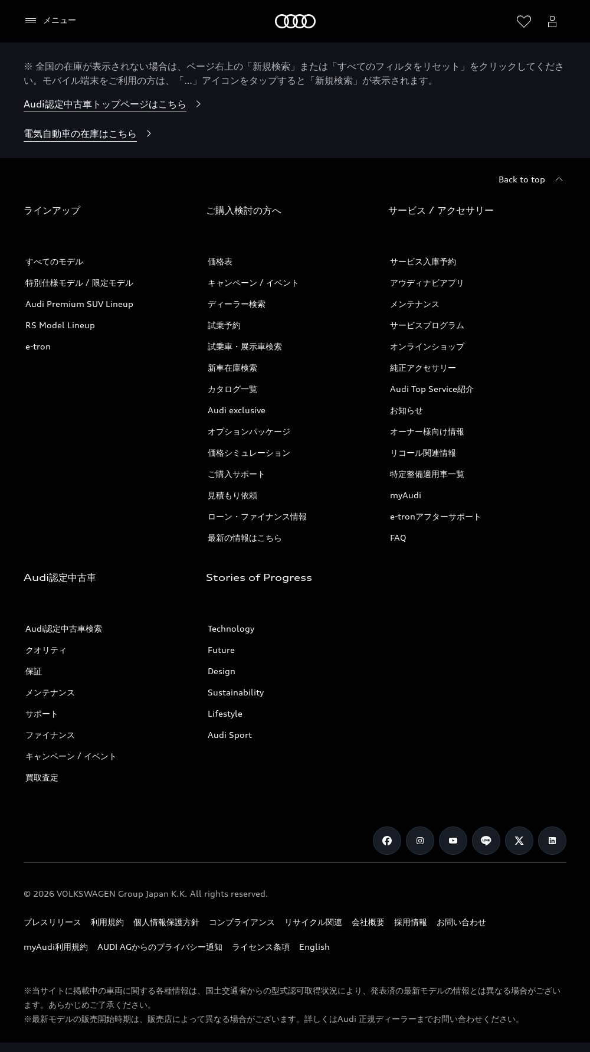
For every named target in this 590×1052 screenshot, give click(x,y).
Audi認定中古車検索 (63, 628)
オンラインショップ (427, 346)
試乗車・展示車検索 (245, 346)
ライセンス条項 (261, 947)
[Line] (486, 840)
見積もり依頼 (232, 495)
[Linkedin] (552, 840)
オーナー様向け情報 (427, 431)
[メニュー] (50, 20)
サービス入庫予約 (423, 261)
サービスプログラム (427, 325)
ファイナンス (50, 735)
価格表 (220, 261)
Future (221, 650)
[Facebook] (387, 840)
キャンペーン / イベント (253, 282)
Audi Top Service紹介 (432, 389)
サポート (41, 713)
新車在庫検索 (232, 367)
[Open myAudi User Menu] (552, 21)
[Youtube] (453, 840)
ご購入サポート (237, 474)
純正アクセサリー (423, 367)
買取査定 (41, 777)
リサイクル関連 (313, 922)
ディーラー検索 (237, 304)
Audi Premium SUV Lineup (79, 304)
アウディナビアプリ (427, 282)
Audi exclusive (237, 410)
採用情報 (410, 922)
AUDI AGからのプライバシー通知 (159, 947)
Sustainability (236, 692)
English (314, 947)
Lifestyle (225, 713)
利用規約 (107, 922)
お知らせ (406, 410)
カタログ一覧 (232, 389)
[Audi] (295, 21)
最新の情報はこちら (245, 537)
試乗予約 (224, 325)
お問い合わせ (461, 922)
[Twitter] (519, 840)
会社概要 (368, 922)
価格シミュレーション (249, 452)
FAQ (398, 537)
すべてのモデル (54, 261)
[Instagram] (420, 840)
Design (221, 671)
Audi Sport (230, 735)
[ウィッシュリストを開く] (524, 21)
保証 (33, 671)
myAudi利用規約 (56, 947)
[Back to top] (532, 179)
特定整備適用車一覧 (427, 474)
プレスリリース (52, 922)
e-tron (38, 346)
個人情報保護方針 (166, 922)
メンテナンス (415, 304)
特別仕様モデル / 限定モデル (79, 282)
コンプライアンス (242, 922)
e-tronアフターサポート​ (435, 516)
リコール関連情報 (423, 452)
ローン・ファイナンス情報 (257, 516)
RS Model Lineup (60, 325)
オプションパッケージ (249, 431)
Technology (231, 628)
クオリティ (46, 650)
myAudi (405, 495)
